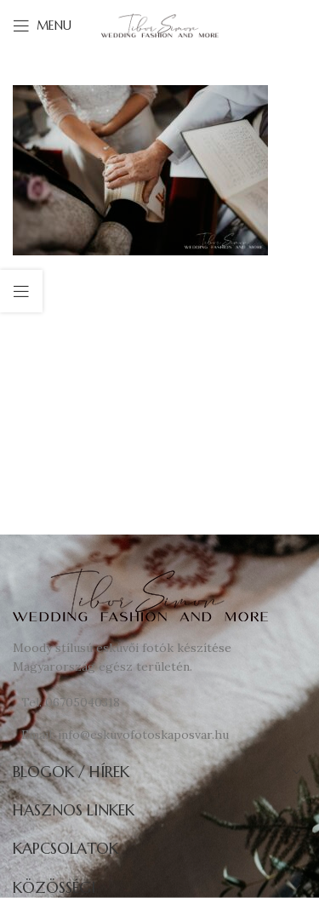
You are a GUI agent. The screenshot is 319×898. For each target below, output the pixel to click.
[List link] (159, 702)
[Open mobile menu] (42, 26)
